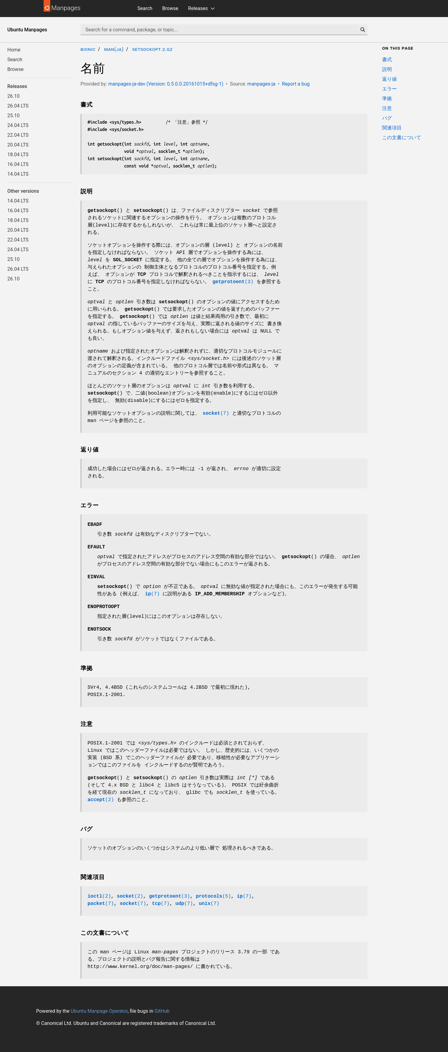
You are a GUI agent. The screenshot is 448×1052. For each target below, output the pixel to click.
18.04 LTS (18, 154)
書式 (387, 59)
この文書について (401, 137)
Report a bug (296, 84)
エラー (389, 89)
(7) (216, 413)
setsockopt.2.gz (152, 49)
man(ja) (114, 49)
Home (13, 50)
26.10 (13, 96)
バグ (387, 118)
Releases (198, 8)
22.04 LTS (18, 135)
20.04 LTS (18, 145)
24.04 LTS (18, 125)
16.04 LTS (18, 164)
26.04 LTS (18, 106)
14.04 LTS (18, 174)
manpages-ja (261, 84)
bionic (88, 49)
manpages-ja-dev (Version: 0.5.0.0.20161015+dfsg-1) (166, 84)
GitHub (161, 1011)
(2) (101, 800)
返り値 (389, 79)
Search (145, 8)
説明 (387, 69)
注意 (387, 108)
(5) (213, 896)
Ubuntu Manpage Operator (99, 1011)
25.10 (13, 115)
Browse (170, 8)
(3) (233, 282)
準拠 (387, 98)
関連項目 (392, 128)
